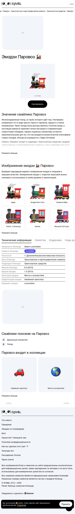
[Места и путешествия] (55, 374)
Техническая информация (16, 240)
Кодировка (55, 240)
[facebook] (71, 412)
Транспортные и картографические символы (44, 260)
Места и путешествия (34, 275)
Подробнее (21, 505)
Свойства (40, 240)
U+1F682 (30, 251)
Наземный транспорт (34, 279)
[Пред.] (6, 403)
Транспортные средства (35, 263)
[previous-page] (6, 11)
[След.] (68, 403)
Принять (65, 504)
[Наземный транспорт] (19, 374)
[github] (66, 412)
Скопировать (37, 104)
